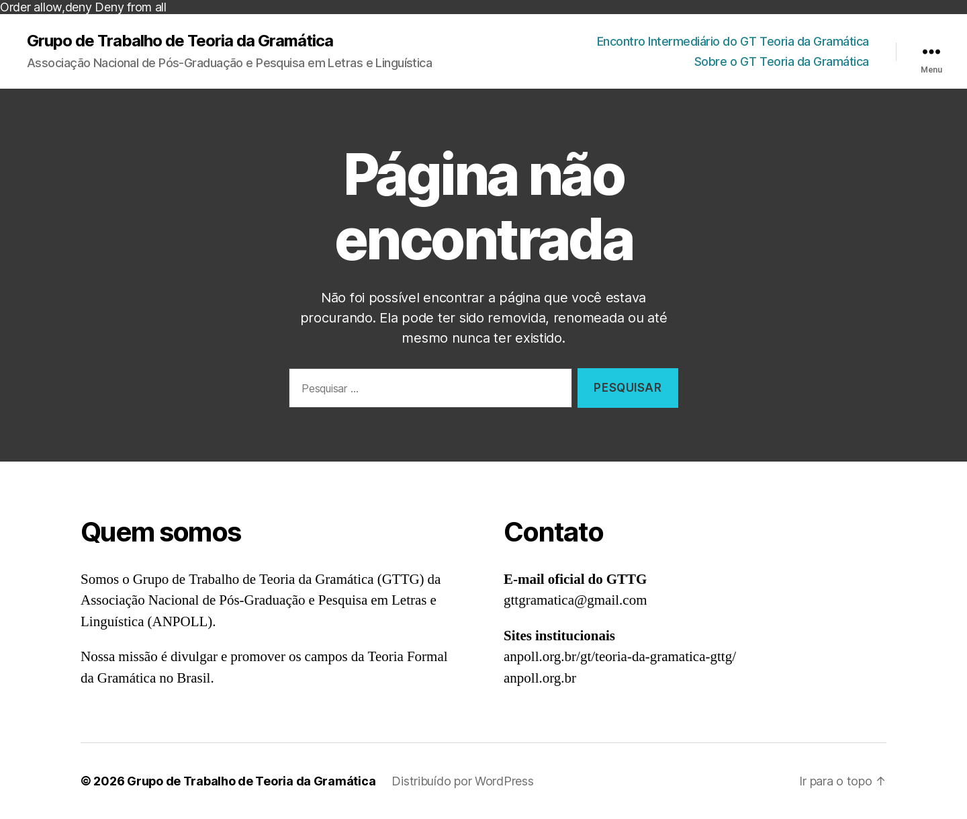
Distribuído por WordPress (463, 781)
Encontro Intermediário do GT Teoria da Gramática (733, 41)
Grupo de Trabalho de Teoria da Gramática (180, 41)
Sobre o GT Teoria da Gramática (781, 61)
